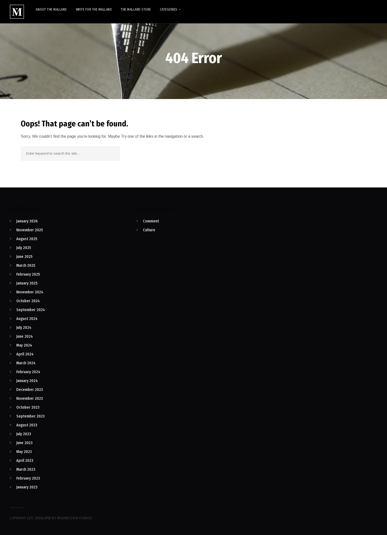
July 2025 (23, 247)
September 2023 (30, 416)
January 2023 (27, 487)
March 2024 (26, 363)
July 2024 (23, 327)
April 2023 (24, 460)
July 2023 (23, 434)
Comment (151, 221)
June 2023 (24, 442)
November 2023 (29, 398)
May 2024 (24, 345)
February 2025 (28, 274)
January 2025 (27, 283)
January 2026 (27, 221)
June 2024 (24, 336)
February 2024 (28, 371)
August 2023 (26, 425)
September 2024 (30, 309)
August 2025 (26, 238)
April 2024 (25, 354)
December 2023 (29, 389)
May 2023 (24, 451)
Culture (149, 230)
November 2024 (29, 292)
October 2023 (27, 407)
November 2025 (29, 230)
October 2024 (28, 301)
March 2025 (25, 265)
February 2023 (28, 478)
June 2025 (24, 256)
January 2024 (27, 380)
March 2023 (25, 469)
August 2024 (27, 318)
